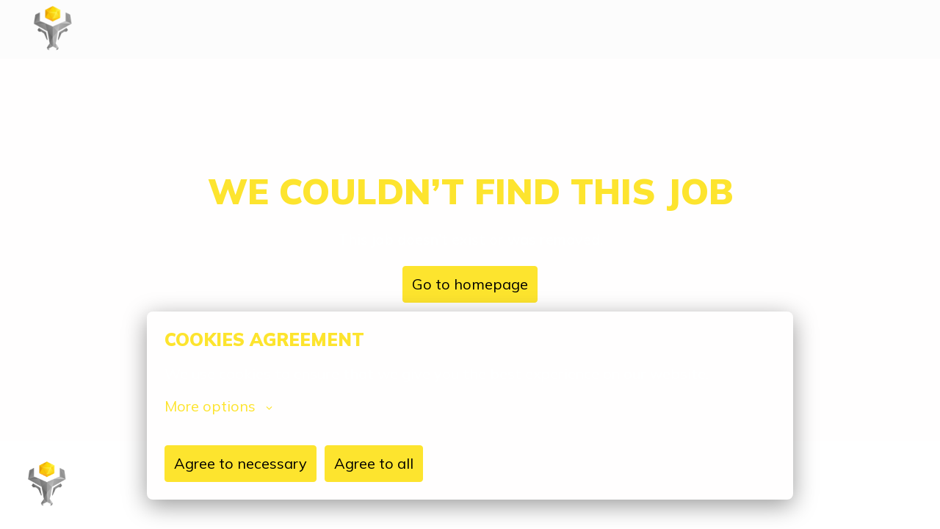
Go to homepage (470, 284)
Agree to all (373, 463)
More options (218, 406)
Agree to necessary (240, 463)
